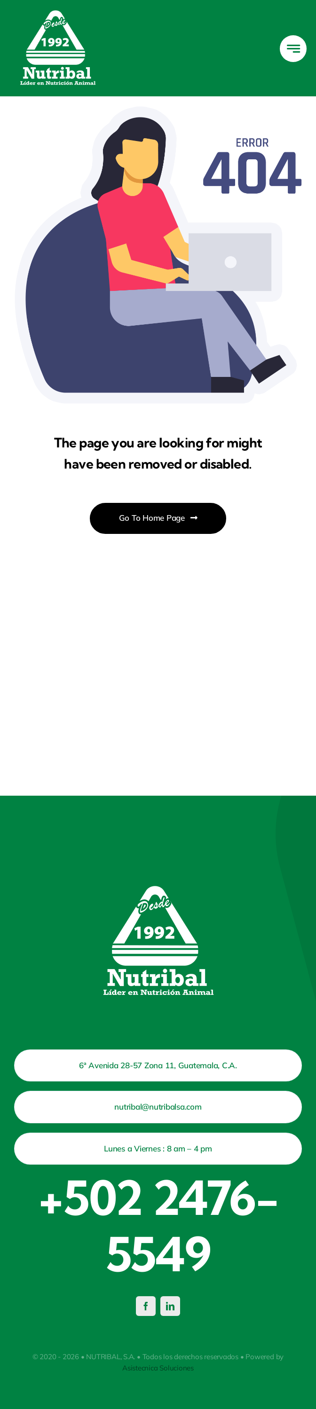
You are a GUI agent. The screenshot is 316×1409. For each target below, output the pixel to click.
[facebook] (146, 1306)
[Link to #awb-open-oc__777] (293, 48)
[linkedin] (170, 1306)
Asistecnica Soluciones (158, 1367)
